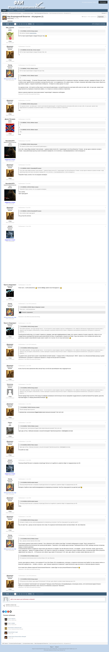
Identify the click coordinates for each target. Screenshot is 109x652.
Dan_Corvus (34, 49)
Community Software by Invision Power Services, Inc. (54, 649)
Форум (4, 10)
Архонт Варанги (11, 618)
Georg (32, 31)
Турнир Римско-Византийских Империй (17, 636)
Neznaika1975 (34, 168)
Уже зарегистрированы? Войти (89, 2)
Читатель (33, 407)
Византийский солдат (13, 631)
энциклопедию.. (33, 33)
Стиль (57, 646)
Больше (104, 13)
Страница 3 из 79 (40, 23)
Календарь (11, 10)
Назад (7, 593)
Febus (32, 444)
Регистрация (103, 2)
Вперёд (29, 593)
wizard (33, 482)
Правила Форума (21, 10)
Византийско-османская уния (14, 627)
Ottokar (32, 68)
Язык (52, 646)
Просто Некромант (36, 307)
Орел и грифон (11, 622)
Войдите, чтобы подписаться (89, 16)
